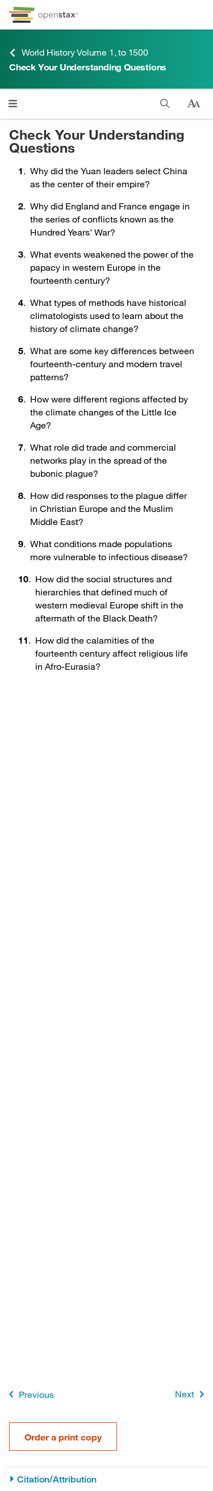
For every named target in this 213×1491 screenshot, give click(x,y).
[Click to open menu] (13, 104)
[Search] (165, 104)
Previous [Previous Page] (29, 1394)
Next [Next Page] (191, 1394)
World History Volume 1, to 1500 (78, 52)
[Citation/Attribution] (106, 1479)
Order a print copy (63, 1436)
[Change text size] (194, 104)
